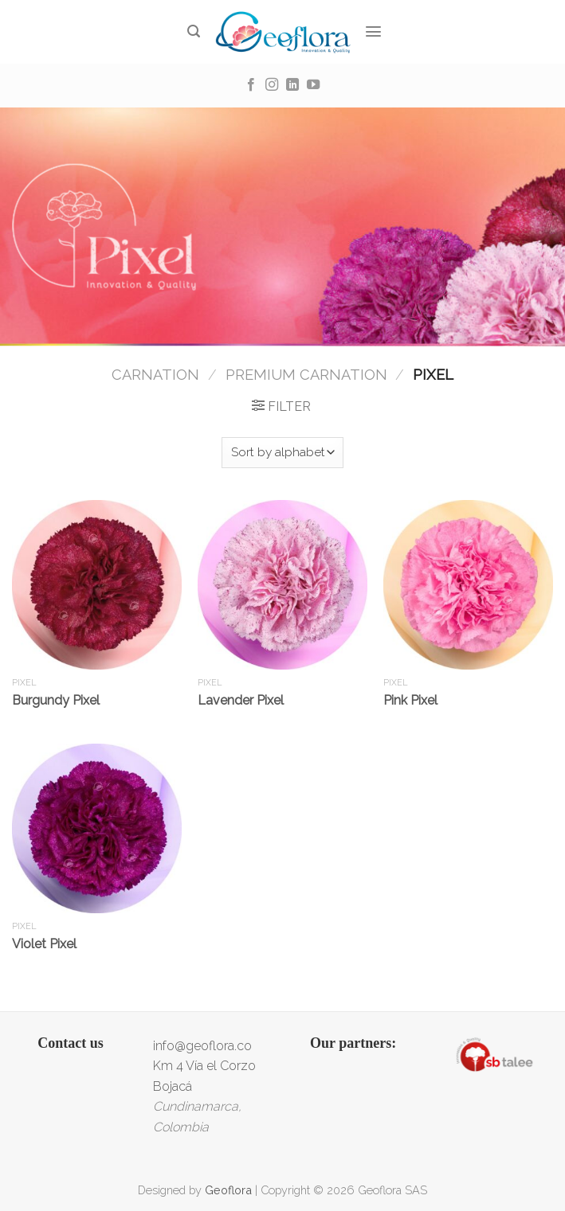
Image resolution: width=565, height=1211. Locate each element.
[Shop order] (282, 452)
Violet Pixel (44, 943)
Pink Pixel (410, 700)
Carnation (155, 374)
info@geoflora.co (202, 1045)
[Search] (194, 31)
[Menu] (373, 31)
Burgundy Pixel (56, 700)
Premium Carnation (306, 374)
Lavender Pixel (241, 700)
